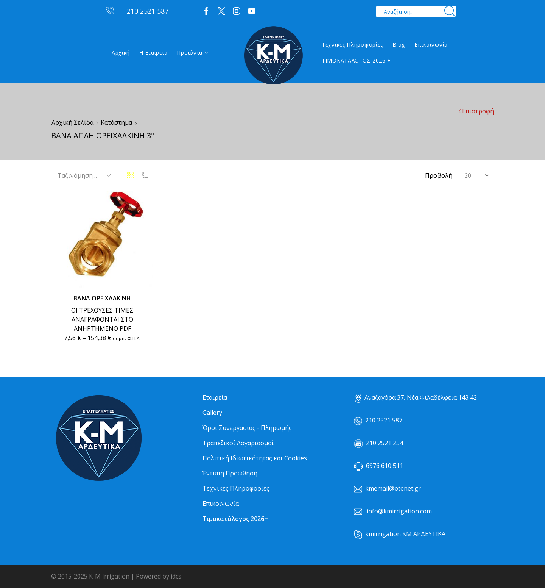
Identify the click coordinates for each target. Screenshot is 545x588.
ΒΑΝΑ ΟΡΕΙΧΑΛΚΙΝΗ (102, 298)
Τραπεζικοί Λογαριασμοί (238, 443)
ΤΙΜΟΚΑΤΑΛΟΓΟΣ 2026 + (356, 60)
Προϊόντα (192, 52)
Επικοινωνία (431, 44)
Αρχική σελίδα (72, 122)
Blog (398, 44)
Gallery (212, 412)
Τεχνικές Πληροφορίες (352, 44)
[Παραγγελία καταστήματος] (83, 175)
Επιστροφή (478, 111)
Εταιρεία (214, 397)
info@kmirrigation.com (399, 511)
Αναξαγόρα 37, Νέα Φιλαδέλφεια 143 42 (416, 397)
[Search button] (450, 11)
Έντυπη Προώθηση (229, 473)
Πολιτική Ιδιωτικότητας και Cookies (254, 458)
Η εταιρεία (153, 52)
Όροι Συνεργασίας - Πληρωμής (247, 428)
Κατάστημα (116, 122)
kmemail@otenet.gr (393, 488)
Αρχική (121, 52)
